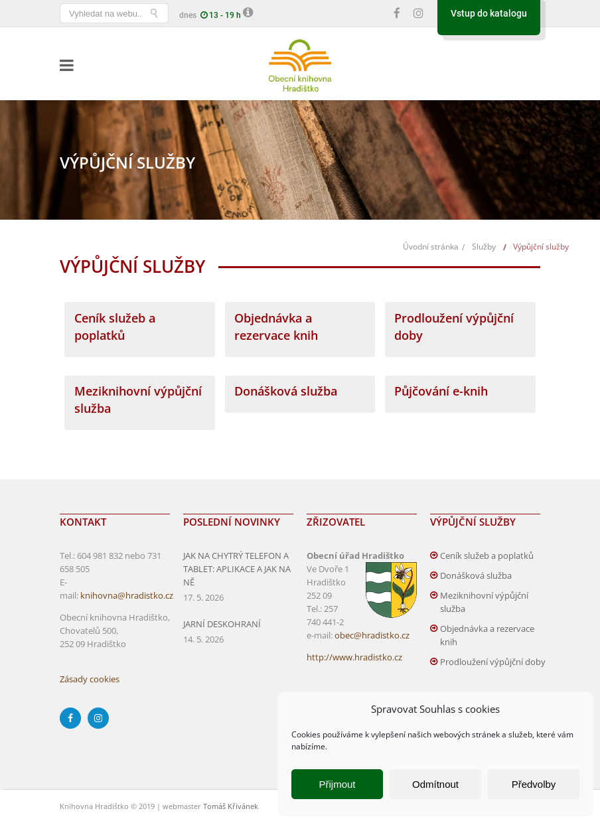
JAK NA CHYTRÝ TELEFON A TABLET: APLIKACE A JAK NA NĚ (237, 569)
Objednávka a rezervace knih (487, 635)
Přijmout (337, 784)
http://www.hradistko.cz (354, 657)
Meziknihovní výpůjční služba (484, 602)
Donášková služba (285, 391)
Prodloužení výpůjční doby (493, 662)
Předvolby (534, 784)
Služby (484, 246)
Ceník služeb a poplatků (487, 555)
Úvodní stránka (431, 246)
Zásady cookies (89, 679)
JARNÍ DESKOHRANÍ (222, 624)
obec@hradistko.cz (372, 635)
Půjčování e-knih (441, 391)
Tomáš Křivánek (230, 806)
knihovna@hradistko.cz (126, 595)
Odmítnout (435, 784)
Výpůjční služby (541, 246)
